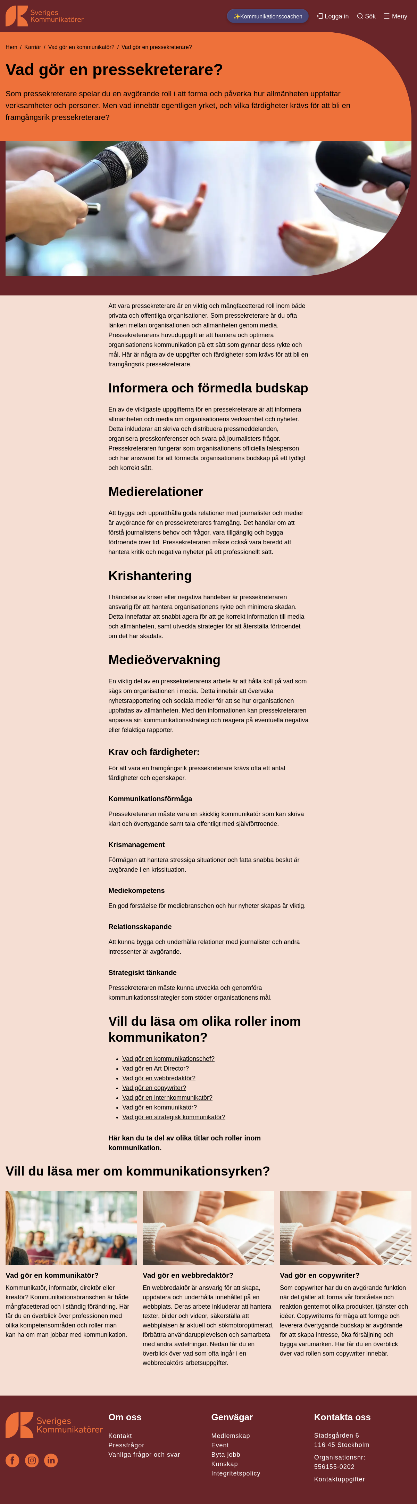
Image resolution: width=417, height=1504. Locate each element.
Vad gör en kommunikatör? (81, 47)
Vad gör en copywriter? (154, 1087)
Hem (11, 47)
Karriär (32, 47)
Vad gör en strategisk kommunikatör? (173, 1117)
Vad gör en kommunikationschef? (168, 1058)
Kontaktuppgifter (339, 1479)
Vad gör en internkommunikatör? (167, 1097)
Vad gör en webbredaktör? (158, 1078)
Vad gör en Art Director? (155, 1068)
